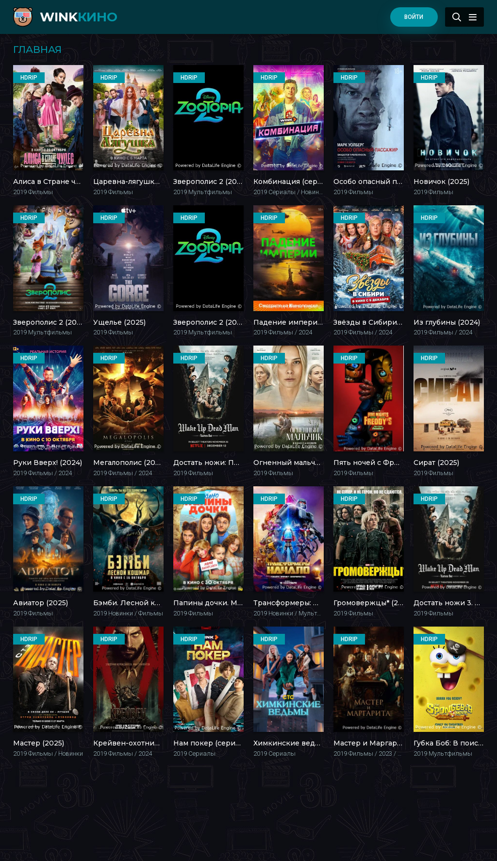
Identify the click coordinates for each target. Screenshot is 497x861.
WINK (78, 17)
